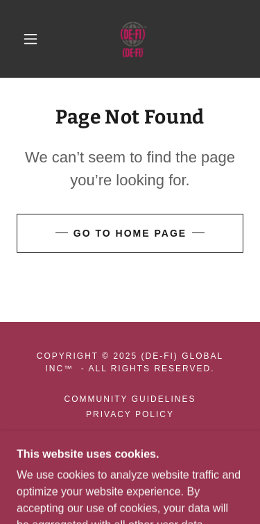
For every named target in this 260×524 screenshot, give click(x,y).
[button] (30, 39)
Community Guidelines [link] (130, 399)
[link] (132, 39)
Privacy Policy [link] (130, 414)
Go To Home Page (130, 233)
